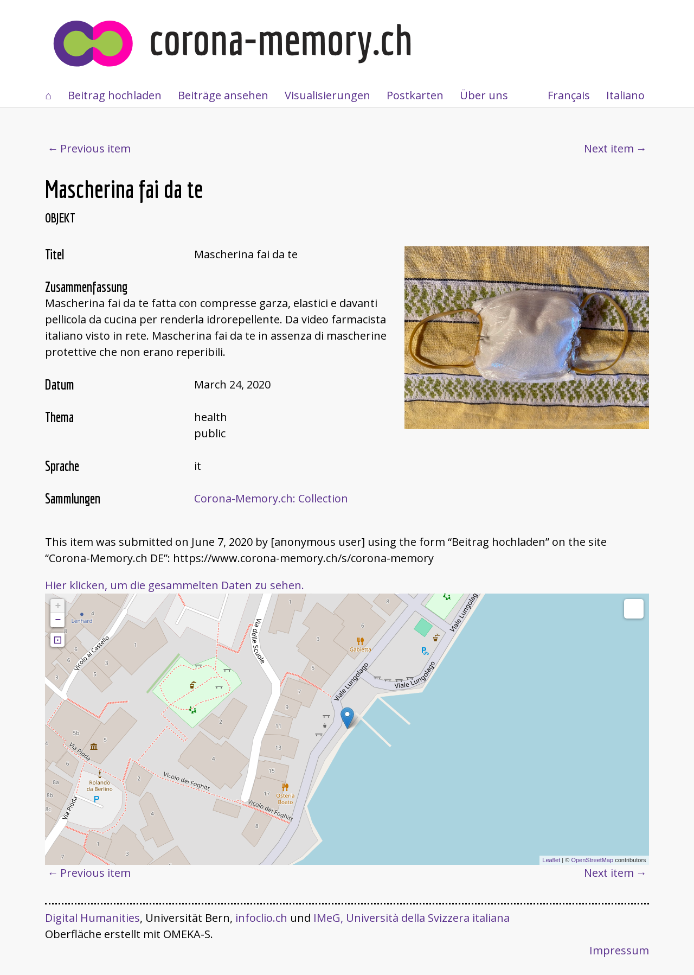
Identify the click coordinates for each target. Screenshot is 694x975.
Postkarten (415, 95)
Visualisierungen (327, 95)
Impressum (619, 950)
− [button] (58, 620)
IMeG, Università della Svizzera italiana (411, 917)
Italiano (625, 95)
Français (569, 95)
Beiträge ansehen (223, 95)
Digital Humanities (92, 917)
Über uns (484, 95)
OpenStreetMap (592, 860)
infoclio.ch (261, 917)
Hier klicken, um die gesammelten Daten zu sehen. (174, 585)
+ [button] (58, 606)
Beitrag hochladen (115, 95)
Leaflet (551, 860)
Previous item (95, 148)
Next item (609, 148)
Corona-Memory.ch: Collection (271, 498)
